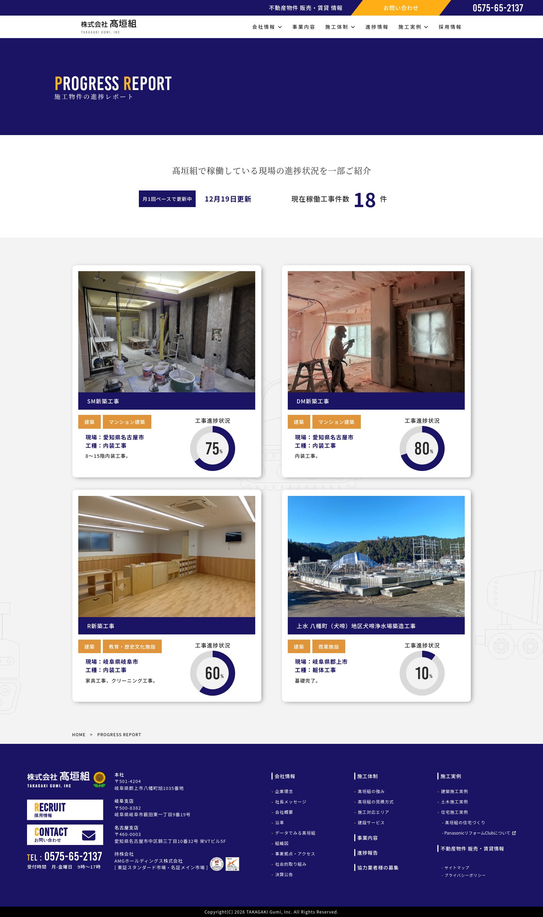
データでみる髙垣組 (295, 833)
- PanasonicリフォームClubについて (476, 833)
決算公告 (284, 874)
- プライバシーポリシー (464, 875)
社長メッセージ (290, 801)
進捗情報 (377, 26)
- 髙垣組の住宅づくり (464, 822)
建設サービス (371, 822)
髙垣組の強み (371, 791)
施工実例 (414, 26)
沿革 (279, 822)
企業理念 (284, 791)
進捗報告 (367, 852)
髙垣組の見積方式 (376, 801)
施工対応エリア (373, 812)
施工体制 (341, 26)
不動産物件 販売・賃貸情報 (472, 848)
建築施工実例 (454, 791)
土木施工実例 (454, 801)
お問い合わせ (401, 7)
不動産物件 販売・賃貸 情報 (305, 7)
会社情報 (267, 26)
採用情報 (450, 26)
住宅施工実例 (454, 812)
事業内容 (303, 26)
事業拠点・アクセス (295, 853)
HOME (79, 734)
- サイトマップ (455, 867)
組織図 (281, 843)
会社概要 (284, 812)
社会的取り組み (290, 864)
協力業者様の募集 (378, 867)
